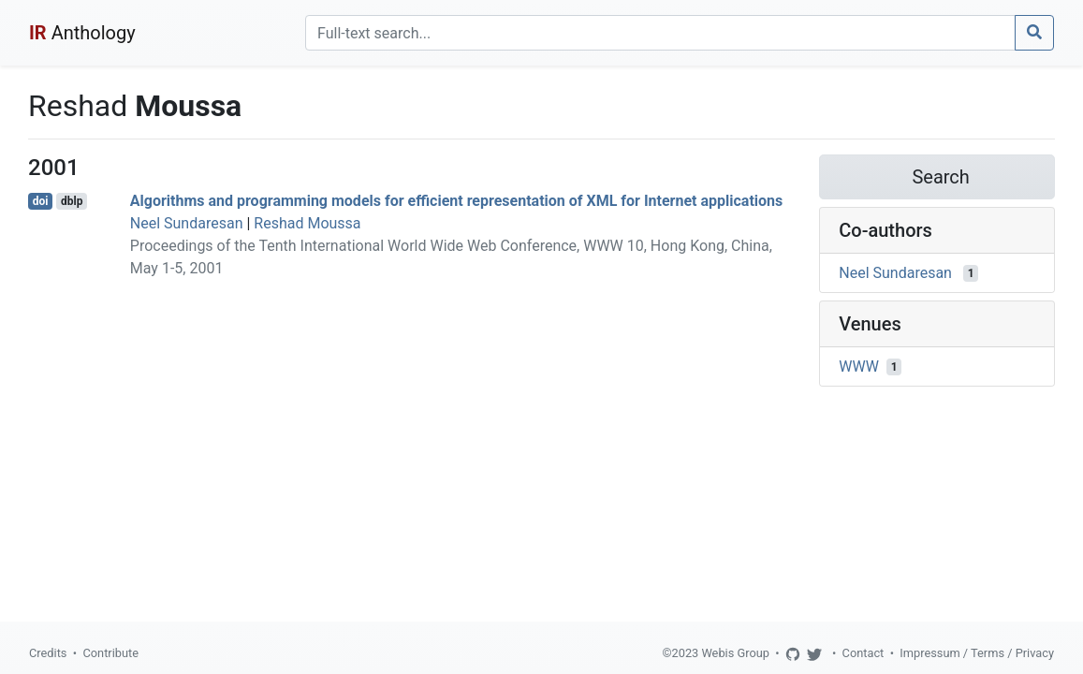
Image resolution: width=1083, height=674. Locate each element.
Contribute (110, 653)
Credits (47, 653)
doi (41, 201)
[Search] (660, 33)
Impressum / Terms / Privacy (977, 653)
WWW (859, 366)
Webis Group (735, 653)
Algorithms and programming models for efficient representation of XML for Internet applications (456, 201)
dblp (71, 201)
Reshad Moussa (307, 223)
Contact (863, 653)
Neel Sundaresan (186, 223)
